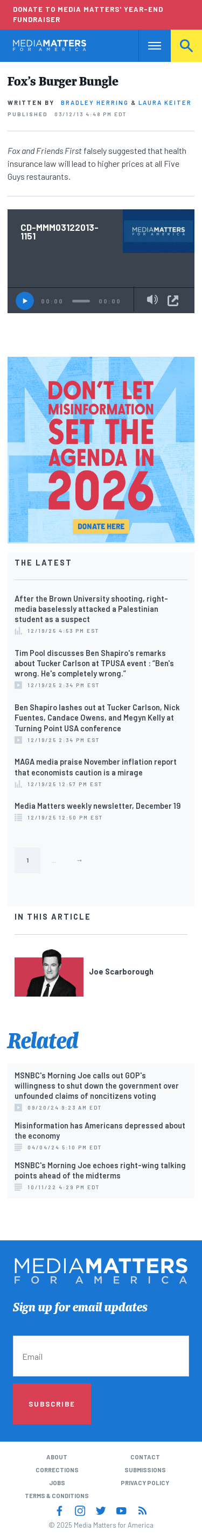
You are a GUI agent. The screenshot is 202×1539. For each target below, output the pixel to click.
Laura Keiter (165, 102)
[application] (101, 300)
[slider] (81, 301)
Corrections (57, 1469)
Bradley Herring (95, 102)
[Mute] (152, 300)
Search (186, 45)
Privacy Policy (145, 1482)
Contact (145, 1456)
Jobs (57, 1482)
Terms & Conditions (57, 1495)
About (56, 1456)
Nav (147, 45)
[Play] (25, 301)
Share (173, 300)
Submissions (145, 1469)
